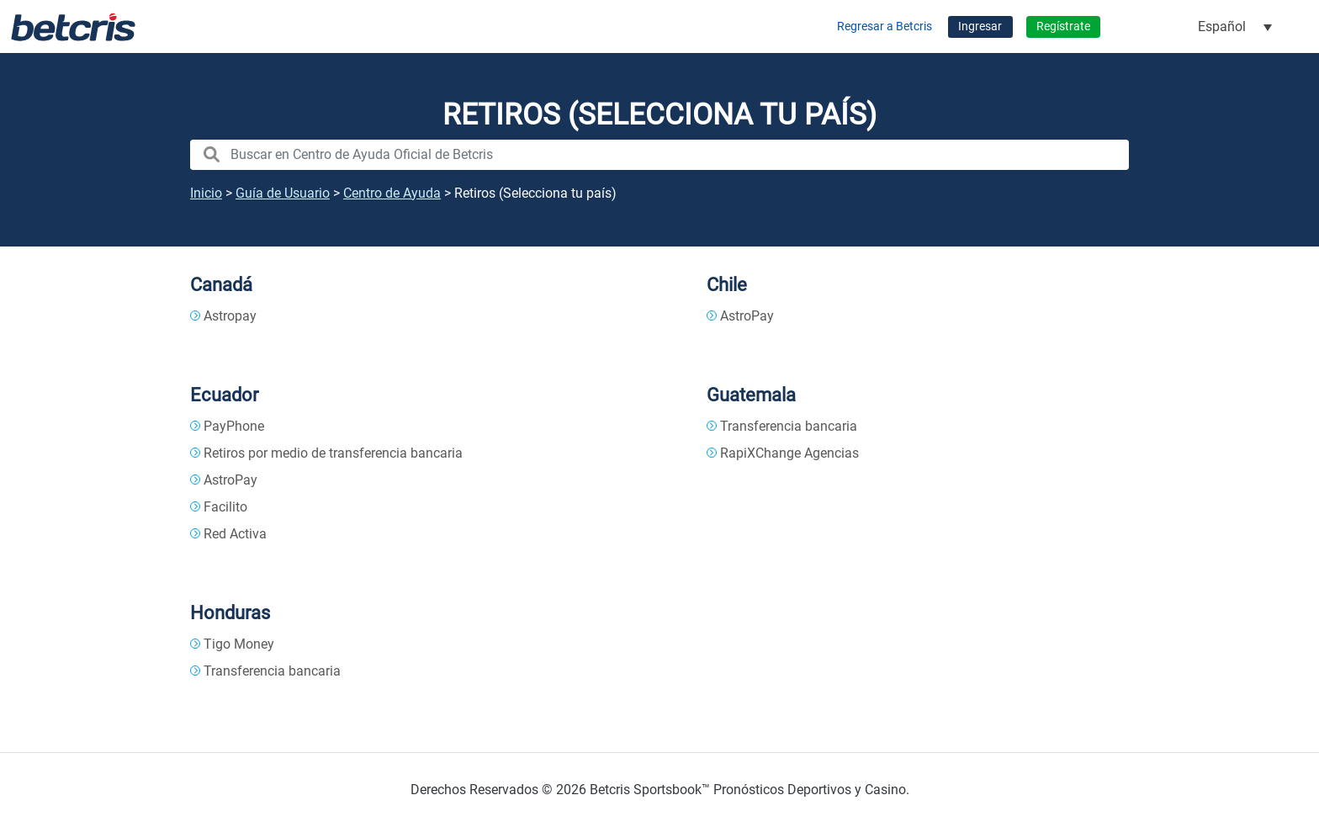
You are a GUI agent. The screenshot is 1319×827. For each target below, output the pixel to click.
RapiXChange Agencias (789, 453)
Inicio (206, 193)
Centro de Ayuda (392, 193)
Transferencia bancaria (788, 426)
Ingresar (980, 26)
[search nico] (659, 155)
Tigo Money (239, 644)
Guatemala (751, 395)
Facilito (225, 507)
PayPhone (234, 426)
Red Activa (235, 534)
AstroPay (747, 316)
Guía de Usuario (283, 193)
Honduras (230, 612)
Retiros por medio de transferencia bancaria (333, 453)
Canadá (221, 284)
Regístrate (1063, 26)
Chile (727, 284)
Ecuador (224, 395)
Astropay (230, 316)
